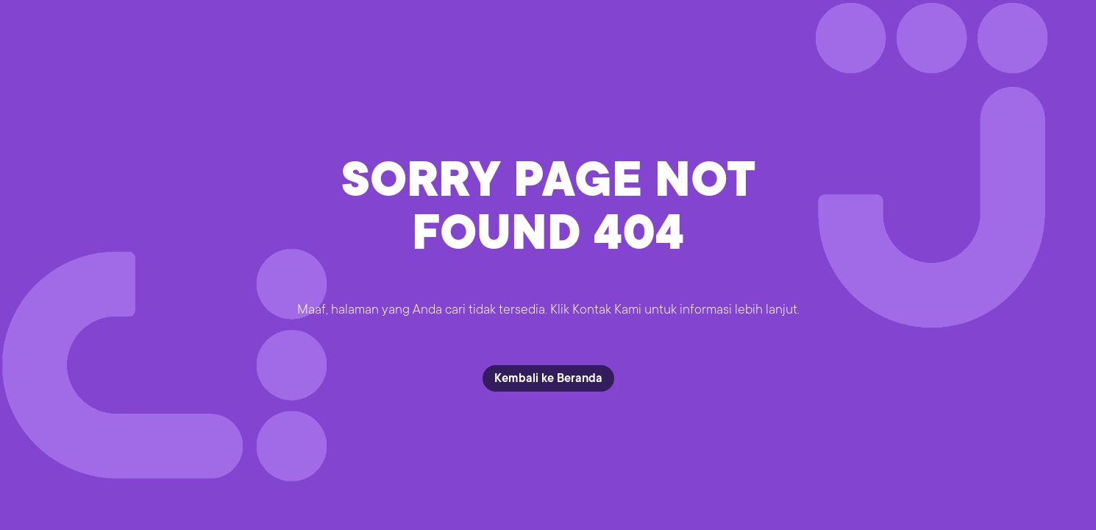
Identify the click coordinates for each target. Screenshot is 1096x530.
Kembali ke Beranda (548, 378)
